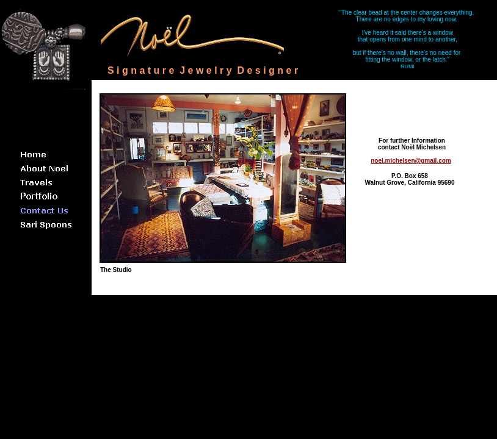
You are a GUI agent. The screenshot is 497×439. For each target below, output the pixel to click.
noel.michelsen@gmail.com (411, 160)
